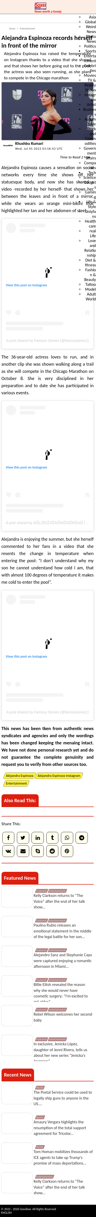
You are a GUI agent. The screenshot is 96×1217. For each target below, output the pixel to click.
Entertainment (27, 28)
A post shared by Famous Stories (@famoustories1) (47, 341)
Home (12, 28)
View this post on (19, 285)
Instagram (39, 285)
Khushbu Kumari (29, 143)
